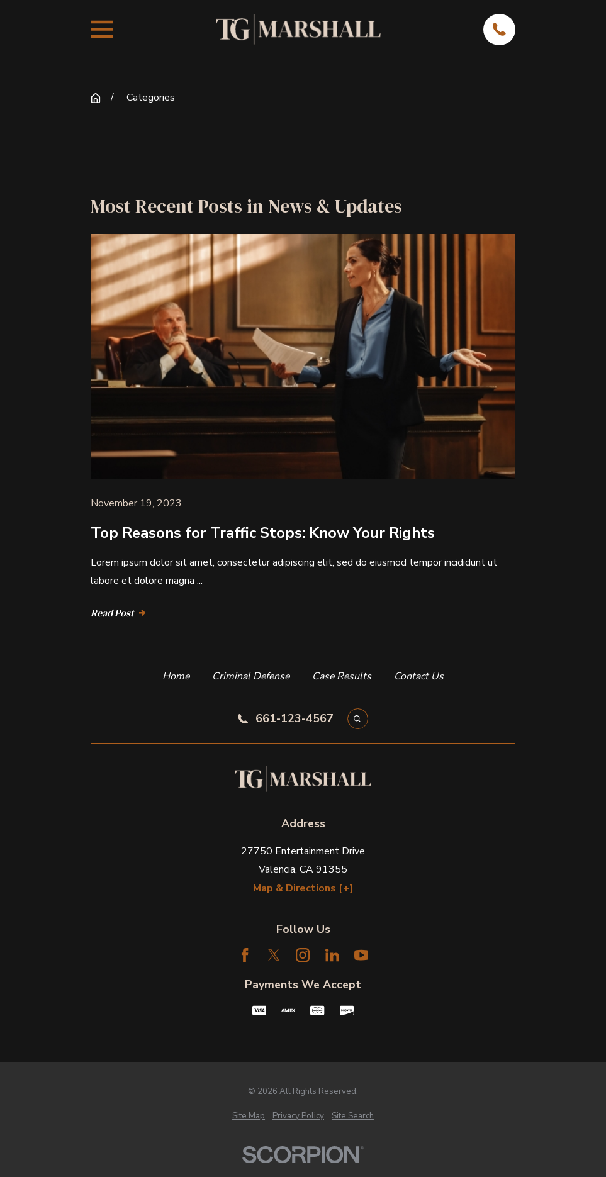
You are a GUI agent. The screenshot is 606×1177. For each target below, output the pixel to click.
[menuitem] (248, 1116)
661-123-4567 (294, 719)
